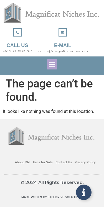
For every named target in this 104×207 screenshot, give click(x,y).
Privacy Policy (85, 162)
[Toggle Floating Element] (84, 192)
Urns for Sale (43, 162)
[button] (52, 64)
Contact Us (63, 162)
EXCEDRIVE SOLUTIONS (65, 197)
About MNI (22, 162)
